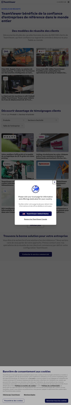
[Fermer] (54, 182)
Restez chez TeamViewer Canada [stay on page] (35, 219)
